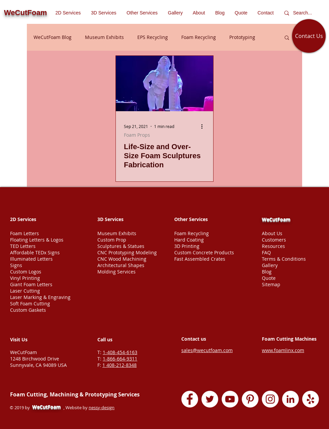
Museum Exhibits (104, 37)
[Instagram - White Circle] (270, 399)
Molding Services (116, 271)
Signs (16, 265)
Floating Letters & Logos (36, 240)
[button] (142, 12)
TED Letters (23, 246)
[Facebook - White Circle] (189, 399)
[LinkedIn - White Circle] (290, 399)
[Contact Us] (309, 36)
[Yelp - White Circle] (310, 399)
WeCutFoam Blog (53, 37)
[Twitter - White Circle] (209, 399)
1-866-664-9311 (120, 358)
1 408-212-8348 (119, 365)
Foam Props (137, 135)
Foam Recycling (198, 37)
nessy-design (101, 407)
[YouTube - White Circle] (230, 399)
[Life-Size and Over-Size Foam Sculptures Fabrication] (164, 83)
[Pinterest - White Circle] (250, 399)
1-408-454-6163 (120, 352)
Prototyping (242, 37)
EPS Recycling (152, 37)
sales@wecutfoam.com (207, 350)
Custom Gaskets (28, 310)
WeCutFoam (276, 219)
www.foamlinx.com (283, 350)
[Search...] (304, 12)
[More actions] (204, 126)
